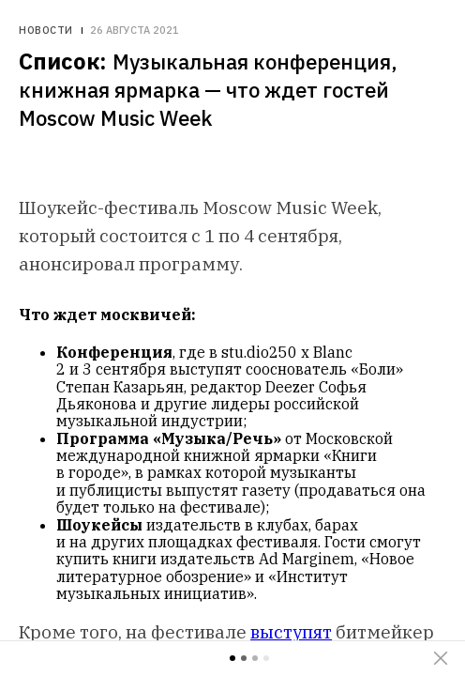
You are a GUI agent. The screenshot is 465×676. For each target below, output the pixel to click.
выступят (291, 632)
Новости (46, 30)
